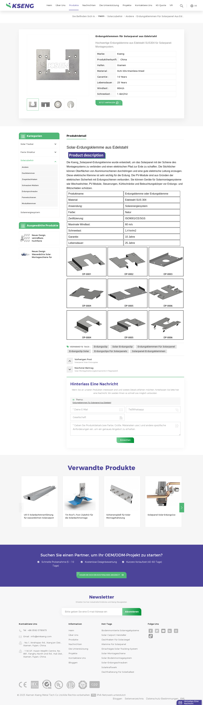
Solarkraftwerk (109, 667)
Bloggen (73, 662)
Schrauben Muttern (30, 185)
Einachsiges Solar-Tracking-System (120, 648)
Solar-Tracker (27, 144)
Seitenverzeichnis (134, 698)
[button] (181, 507)
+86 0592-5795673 (37, 630)
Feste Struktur (28, 152)
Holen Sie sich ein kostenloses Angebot (99, 575)
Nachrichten (89, 5)
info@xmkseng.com (41, 636)
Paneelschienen (29, 197)
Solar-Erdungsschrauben (114, 662)
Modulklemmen (29, 203)
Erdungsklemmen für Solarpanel (156, 346)
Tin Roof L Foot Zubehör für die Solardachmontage (79, 516)
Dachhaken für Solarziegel (116, 639)
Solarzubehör (115, 16)
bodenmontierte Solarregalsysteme (120, 630)
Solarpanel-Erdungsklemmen (148, 351)
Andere (130, 16)
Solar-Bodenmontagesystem (117, 658)
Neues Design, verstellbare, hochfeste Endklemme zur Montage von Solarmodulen (40, 238)
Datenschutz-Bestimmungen (162, 698)
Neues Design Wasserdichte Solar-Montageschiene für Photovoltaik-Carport (42, 254)
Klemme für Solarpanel (114, 644)
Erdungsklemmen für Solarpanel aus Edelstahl (92, 403)
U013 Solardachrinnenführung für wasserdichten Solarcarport (39, 516)
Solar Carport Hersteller (114, 635)
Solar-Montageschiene (113, 653)
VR (171, 5)
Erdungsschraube (29, 191)
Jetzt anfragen (107, 103)
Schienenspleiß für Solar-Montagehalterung (118, 516)
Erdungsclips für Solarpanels (110, 351)
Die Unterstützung (109, 5)
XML (182, 698)
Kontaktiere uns (143, 5)
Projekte (127, 5)
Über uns (60, 5)
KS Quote (161, 5)
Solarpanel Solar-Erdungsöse (161, 515)
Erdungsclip (100, 346)
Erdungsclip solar (79, 351)
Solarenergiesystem (30, 212)
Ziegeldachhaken (29, 179)
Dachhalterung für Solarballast (118, 672)
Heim (49, 5)
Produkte (74, 5)
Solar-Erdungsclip (122, 346)
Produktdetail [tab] (76, 135)
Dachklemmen (28, 173)
